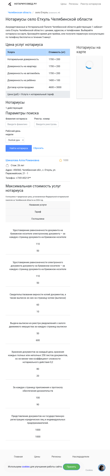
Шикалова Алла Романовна (22, 160)
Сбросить (38, 148)
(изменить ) (54, 13)
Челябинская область (19, 12)
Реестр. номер (42, 118)
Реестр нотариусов (90, 4)
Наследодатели (80, 456)
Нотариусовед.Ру (25, 4)
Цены (64, 4)
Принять (71, 466)
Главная (18, 456)
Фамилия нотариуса (16, 118)
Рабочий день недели (13, 133)
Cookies (89, 470)
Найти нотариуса (19, 148)
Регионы (73, 4)
